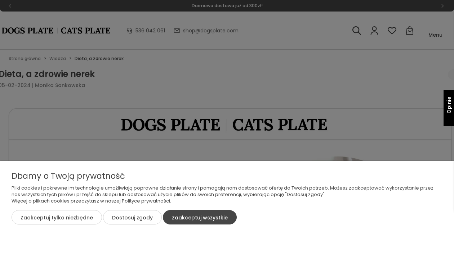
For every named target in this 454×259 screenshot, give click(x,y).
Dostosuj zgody (132, 217)
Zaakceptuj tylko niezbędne (57, 217)
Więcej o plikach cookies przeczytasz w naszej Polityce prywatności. (91, 200)
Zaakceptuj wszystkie (200, 217)
